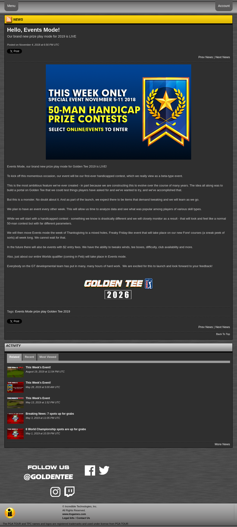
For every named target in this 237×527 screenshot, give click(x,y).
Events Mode (24, 311)
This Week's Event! (38, 367)
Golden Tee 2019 (58, 311)
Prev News (205, 57)
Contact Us (83, 518)
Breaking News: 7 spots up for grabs (50, 413)
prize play (40, 311)
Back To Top (223, 334)
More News (222, 444)
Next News (222, 57)
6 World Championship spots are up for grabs (56, 429)
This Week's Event (38, 398)
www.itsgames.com (74, 514)
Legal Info (68, 518)
